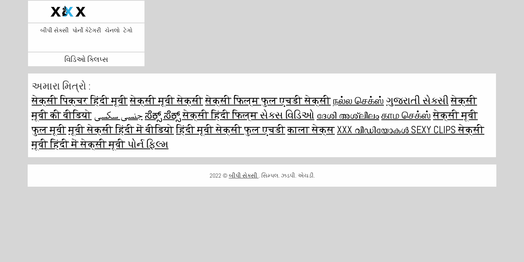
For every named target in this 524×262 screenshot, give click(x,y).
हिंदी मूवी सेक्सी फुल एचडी (230, 129)
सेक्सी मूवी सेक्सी (166, 100)
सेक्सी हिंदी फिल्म (221, 115)
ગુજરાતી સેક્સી (417, 100)
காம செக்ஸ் (406, 115)
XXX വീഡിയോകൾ (374, 129)
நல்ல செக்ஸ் (358, 100)
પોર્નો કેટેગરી (86, 30)
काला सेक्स (311, 129)
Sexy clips (434, 129)
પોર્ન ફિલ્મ (147, 144)
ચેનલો (112, 30)
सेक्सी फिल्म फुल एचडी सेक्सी (268, 100)
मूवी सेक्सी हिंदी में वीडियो (121, 129)
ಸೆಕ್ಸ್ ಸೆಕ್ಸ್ (164, 115)
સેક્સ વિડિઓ (287, 115)
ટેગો (127, 30)
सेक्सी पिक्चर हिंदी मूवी (80, 100)
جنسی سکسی (118, 115)
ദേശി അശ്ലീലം (348, 115)
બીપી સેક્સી (54, 30)
